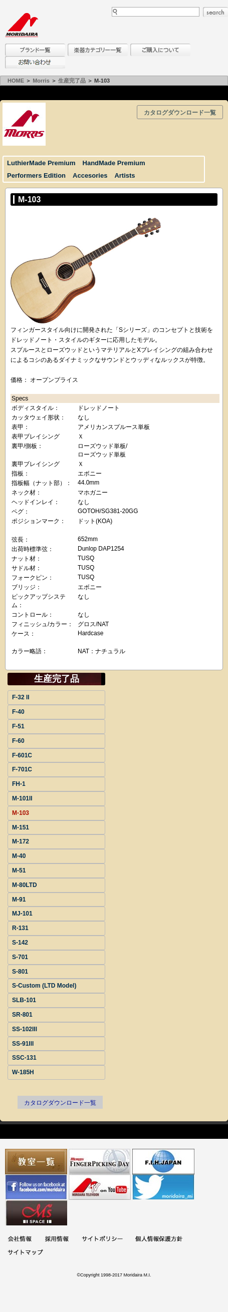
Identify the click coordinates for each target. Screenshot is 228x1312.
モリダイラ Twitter (163, 1187)
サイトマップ (25, 1253)
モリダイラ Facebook (36, 1187)
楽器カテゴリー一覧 (98, 50)
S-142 (20, 942)
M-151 (20, 827)
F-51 (18, 726)
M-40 (19, 855)
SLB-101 (24, 1000)
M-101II (22, 798)
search (215, 12)
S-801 (20, 971)
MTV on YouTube (100, 1187)
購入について (160, 50)
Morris (41, 81)
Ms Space (36, 1212)
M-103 (20, 812)
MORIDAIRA (21, 25)
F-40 (18, 711)
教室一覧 (36, 1161)
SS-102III (24, 1029)
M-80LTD (24, 885)
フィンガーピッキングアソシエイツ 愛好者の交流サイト (100, 1161)
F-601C (22, 755)
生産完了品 (72, 81)
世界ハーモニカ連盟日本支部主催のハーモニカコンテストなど (163, 1161)
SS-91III (23, 1043)
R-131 (20, 928)
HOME (16, 81)
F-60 (18, 740)
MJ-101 (22, 913)
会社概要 (19, 1239)
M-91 (19, 899)
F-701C (22, 769)
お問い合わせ (35, 62)
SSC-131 (24, 1057)
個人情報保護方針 (159, 1239)
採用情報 (57, 1239)
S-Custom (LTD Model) (44, 985)
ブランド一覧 (35, 50)
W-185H (23, 1072)
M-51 (19, 870)
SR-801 (22, 1014)
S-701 (20, 957)
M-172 (20, 841)
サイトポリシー (102, 1239)
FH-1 (19, 783)
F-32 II (21, 697)
